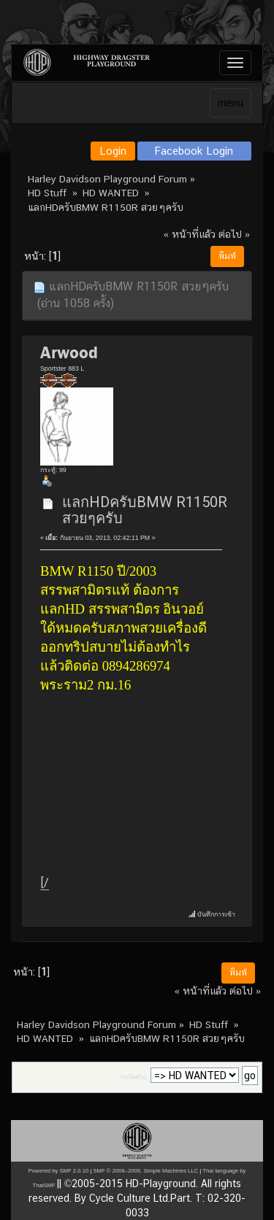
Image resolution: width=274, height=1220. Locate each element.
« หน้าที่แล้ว (190, 234)
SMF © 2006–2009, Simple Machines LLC (145, 1170)
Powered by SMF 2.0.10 (58, 1170)
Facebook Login (194, 150)
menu (230, 103)
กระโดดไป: (133, 1077)
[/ (44, 882)
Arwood (69, 352)
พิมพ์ (227, 256)
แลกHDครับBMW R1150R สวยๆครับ (144, 510)
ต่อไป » (234, 234)
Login (112, 150)
